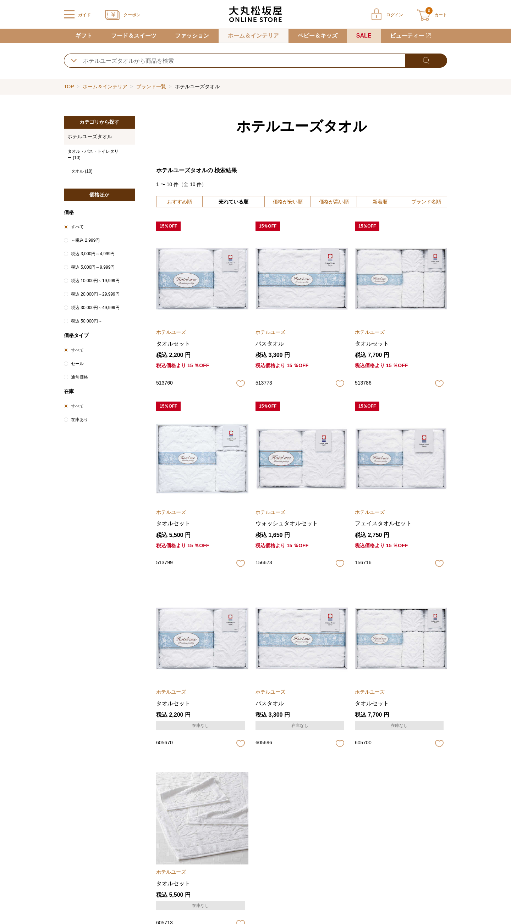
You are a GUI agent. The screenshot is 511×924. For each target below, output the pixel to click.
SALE (364, 36)
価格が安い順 (288, 202)
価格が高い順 (334, 202)
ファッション (192, 36)
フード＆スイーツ (133, 36)
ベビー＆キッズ (317, 36)
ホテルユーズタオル (89, 136)
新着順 (380, 202)
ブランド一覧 (151, 86)
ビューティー (407, 36)
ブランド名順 (426, 202)
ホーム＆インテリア (253, 36)
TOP (69, 86)
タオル (82, 171)
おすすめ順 (179, 202)
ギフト (83, 36)
